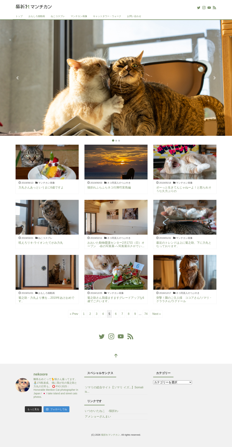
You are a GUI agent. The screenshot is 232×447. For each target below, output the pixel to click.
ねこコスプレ (58, 16)
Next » (156, 313)
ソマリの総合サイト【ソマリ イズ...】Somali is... (114, 389)
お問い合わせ (134, 16)
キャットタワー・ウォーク (107, 16)
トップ (19, 16)
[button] (17, 78)
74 (146, 313)
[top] (116, 356)
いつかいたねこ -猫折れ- (102, 410)
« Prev (74, 313)
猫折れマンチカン (110, 434)
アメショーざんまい (98, 416)
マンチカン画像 (79, 16)
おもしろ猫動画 (36, 16)
